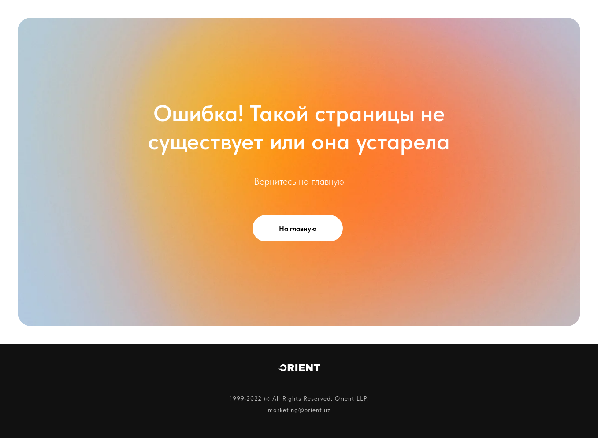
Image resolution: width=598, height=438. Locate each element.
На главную (297, 228)
